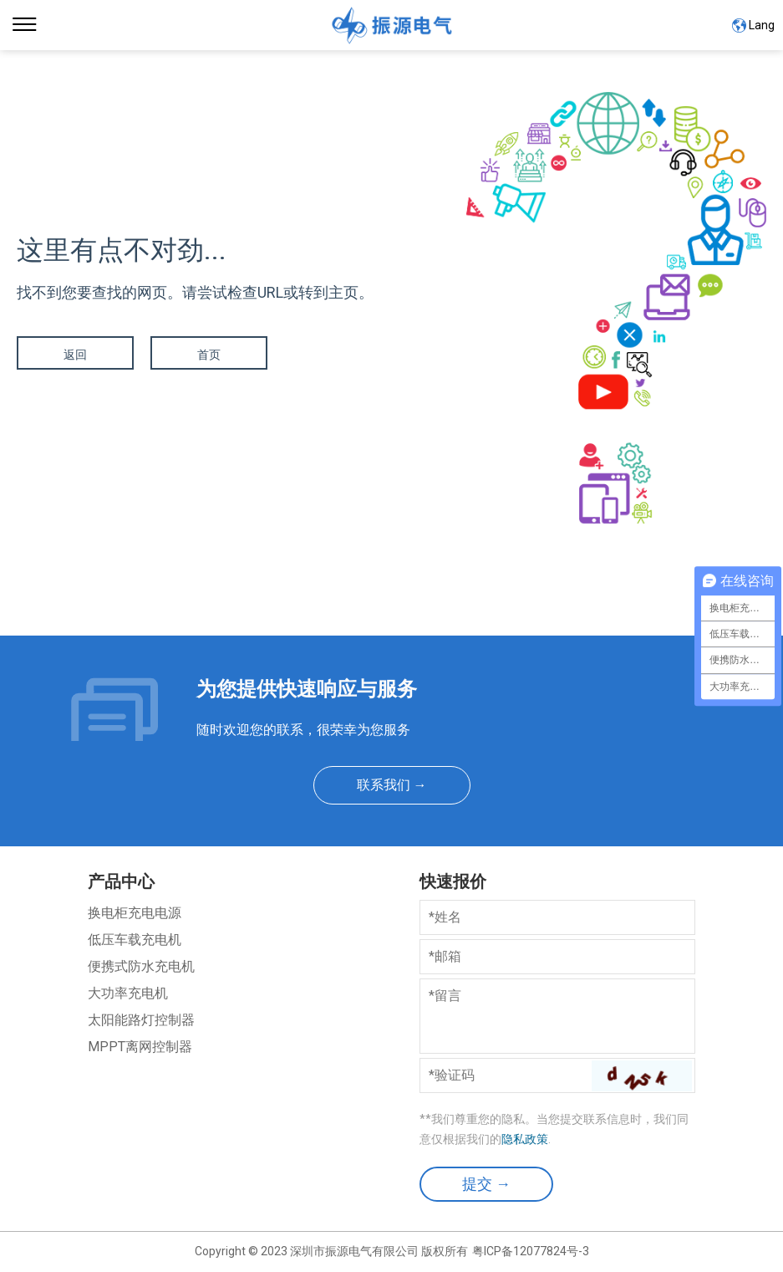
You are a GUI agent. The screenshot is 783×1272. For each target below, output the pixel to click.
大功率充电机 (128, 993)
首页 (209, 354)
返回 (75, 354)
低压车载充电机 (134, 940)
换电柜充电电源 (134, 913)
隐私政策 (524, 1139)
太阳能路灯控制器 (141, 1020)
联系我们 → (392, 785)
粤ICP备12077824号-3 (530, 1251)
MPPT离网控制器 (140, 1047)
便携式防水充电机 (141, 966)
